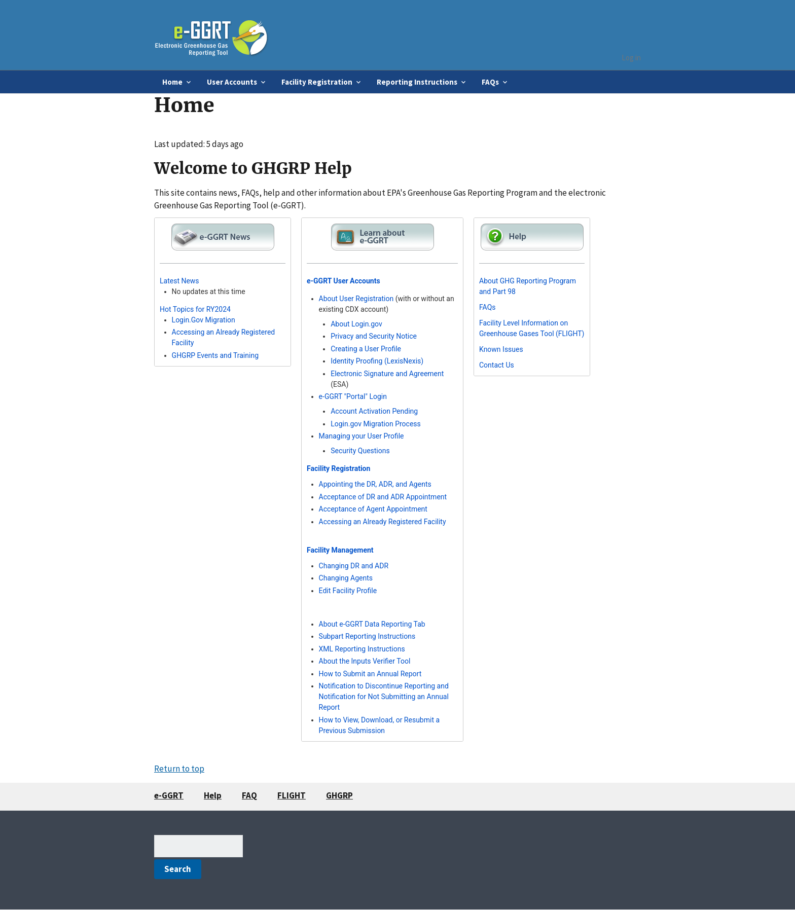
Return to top (179, 768)
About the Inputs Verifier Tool (365, 661)
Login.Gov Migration (203, 320)
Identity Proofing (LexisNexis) (377, 361)
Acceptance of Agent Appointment (373, 509)
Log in (631, 57)
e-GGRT (169, 795)
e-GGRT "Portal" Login (353, 396)
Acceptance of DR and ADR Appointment (383, 497)
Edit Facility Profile (348, 591)
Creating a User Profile (366, 349)
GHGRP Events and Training (215, 355)
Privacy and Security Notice (374, 336)
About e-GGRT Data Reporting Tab (372, 624)
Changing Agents (346, 578)
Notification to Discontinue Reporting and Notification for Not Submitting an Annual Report (384, 696)
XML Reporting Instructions (362, 649)
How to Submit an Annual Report (370, 674)
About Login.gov (356, 324)
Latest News (179, 281)
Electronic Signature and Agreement (387, 374)
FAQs (487, 307)
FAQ (249, 795)
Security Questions (360, 451)
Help (213, 795)
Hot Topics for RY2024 (195, 309)
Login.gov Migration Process (376, 424)
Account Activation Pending (374, 411)
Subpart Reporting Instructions (367, 636)
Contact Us (496, 365)
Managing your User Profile (361, 436)
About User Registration (356, 299)
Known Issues (501, 349)
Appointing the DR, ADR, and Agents (375, 484)
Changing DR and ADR (353, 566)
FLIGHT (291, 795)
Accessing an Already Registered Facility (382, 522)
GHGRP (339, 795)
